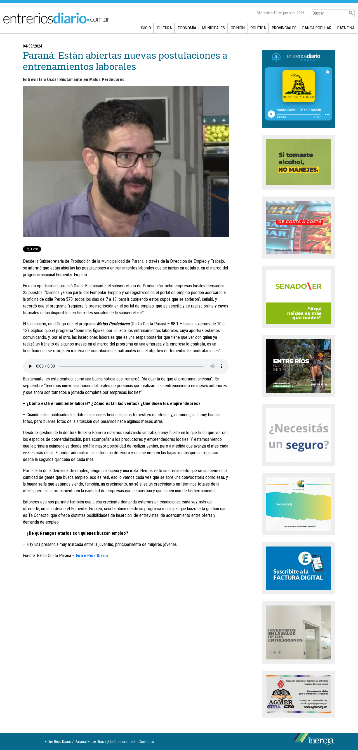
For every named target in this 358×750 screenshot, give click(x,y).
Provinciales (284, 27)
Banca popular (316, 27)
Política (258, 27)
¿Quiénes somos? (121, 741)
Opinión (238, 27)
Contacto (146, 741)
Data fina (346, 27)
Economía (187, 27)
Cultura (164, 27)
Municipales (213, 27)
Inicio (146, 27)
